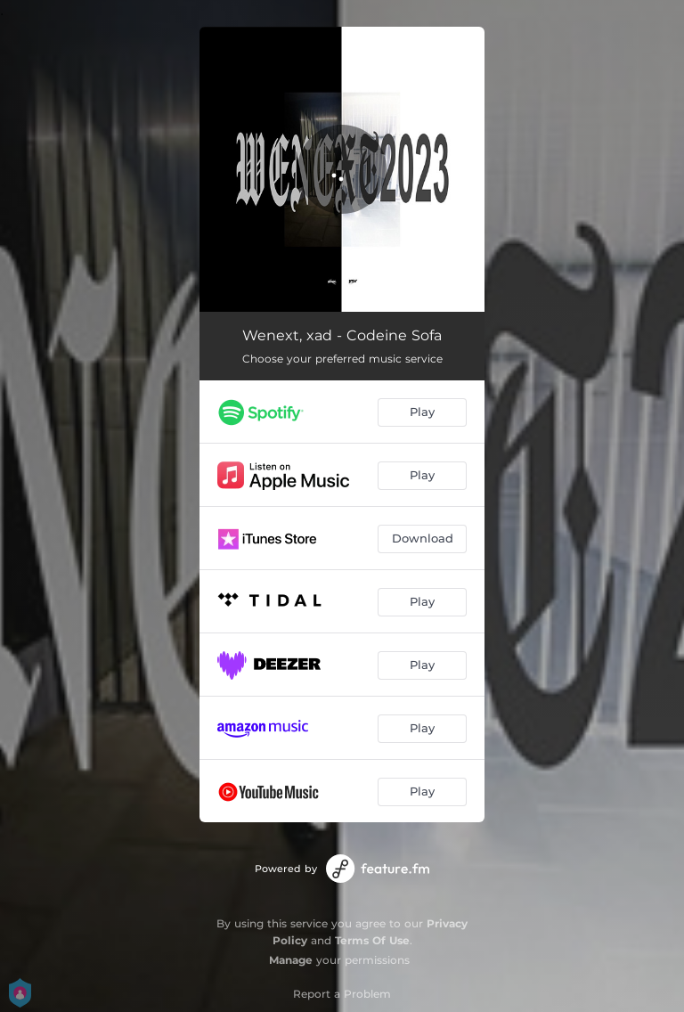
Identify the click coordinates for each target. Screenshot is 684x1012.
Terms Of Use (372, 940)
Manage (291, 960)
